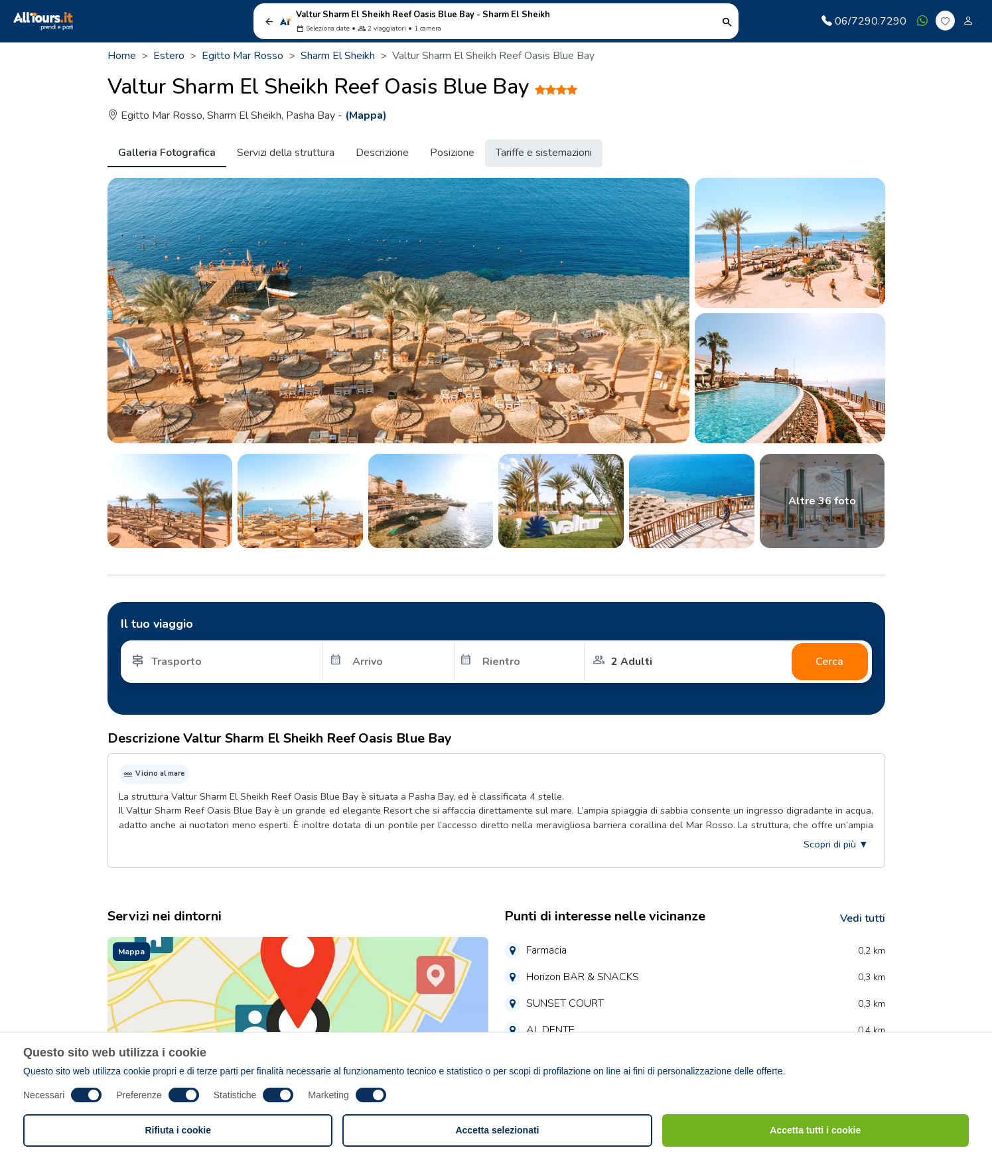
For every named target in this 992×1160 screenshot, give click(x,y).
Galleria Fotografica (167, 152)
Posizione (452, 152)
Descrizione (382, 152)
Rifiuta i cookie (178, 1130)
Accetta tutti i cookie (815, 1130)
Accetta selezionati (497, 1130)
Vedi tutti (862, 918)
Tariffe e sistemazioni (544, 152)
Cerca (829, 661)
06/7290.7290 (863, 21)
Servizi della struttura (285, 152)
